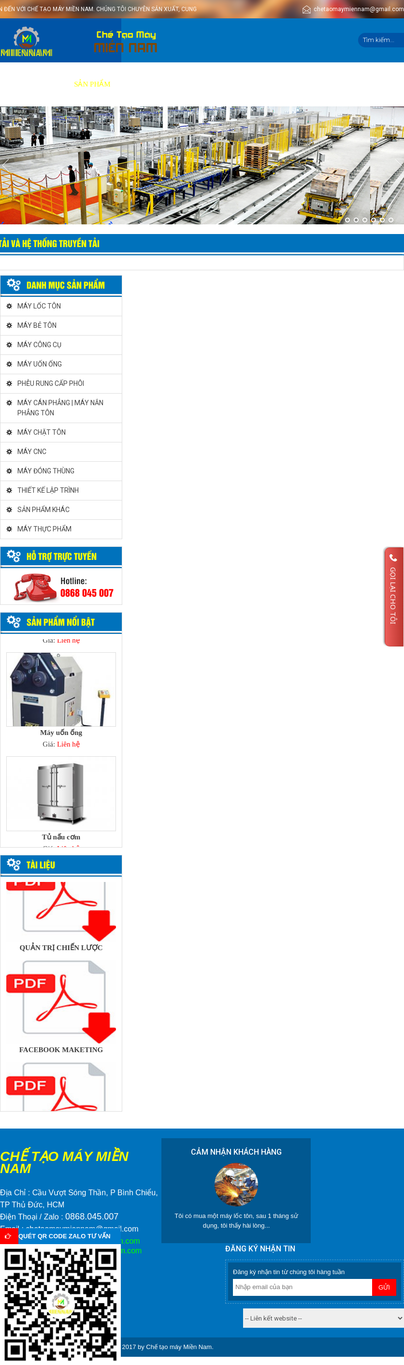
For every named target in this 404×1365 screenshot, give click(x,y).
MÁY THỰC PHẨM (44, 529)
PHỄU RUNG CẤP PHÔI (50, 383)
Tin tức (302, 84)
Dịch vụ (135, 84)
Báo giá (175, 84)
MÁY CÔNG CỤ (39, 345)
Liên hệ (340, 84)
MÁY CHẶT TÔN (41, 432)
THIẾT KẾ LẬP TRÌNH (48, 490)
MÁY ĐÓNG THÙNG (45, 471)
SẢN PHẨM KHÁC (43, 510)
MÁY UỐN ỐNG (39, 364)
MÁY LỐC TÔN (39, 306)
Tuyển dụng (254, 84)
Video (211, 84)
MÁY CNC (31, 451)
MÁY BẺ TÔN (37, 325)
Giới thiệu (45, 84)
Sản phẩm (92, 84)
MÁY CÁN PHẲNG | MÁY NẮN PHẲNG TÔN (60, 408)
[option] (61, 704)
